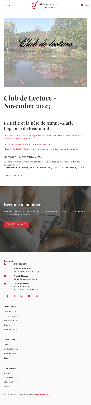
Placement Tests (11, 320)
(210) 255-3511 (20, 264)
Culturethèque (11, 349)
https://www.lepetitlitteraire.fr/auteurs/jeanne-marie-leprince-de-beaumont (40, 149)
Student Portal (11, 382)
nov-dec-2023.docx (13, 175)
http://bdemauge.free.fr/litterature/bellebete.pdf (27, 144)
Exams (7, 325)
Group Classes (10, 311)
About (7, 386)
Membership (10, 353)
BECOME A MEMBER (13, 222)
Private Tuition (11, 316)
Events (7, 344)
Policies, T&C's (10, 329)
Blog (6, 358)
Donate (7, 373)
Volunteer (8, 377)
